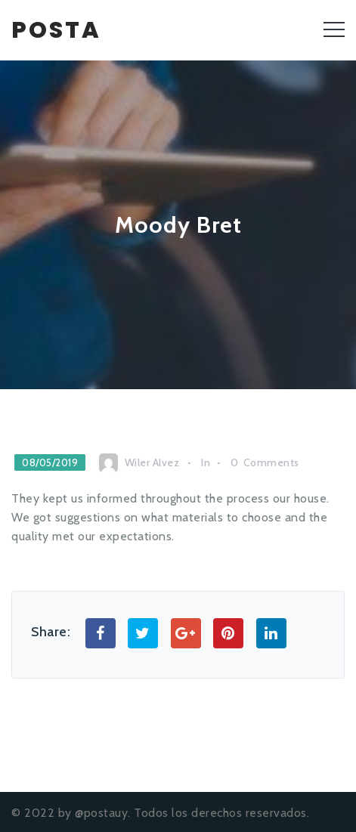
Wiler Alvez (152, 462)
